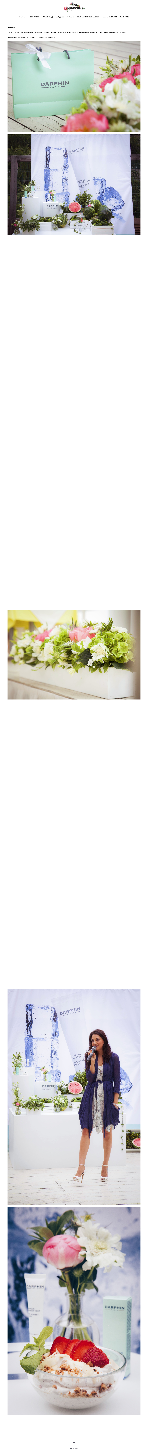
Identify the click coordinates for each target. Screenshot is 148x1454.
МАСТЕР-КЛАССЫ (109, 25)
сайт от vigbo (74, 1448)
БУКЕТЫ (70, 25)
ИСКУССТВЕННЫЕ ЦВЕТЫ (88, 25)
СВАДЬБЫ (60, 25)
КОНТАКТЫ (125, 25)
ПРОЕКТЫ (23, 25)
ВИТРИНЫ (34, 25)
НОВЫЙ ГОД (47, 25)
